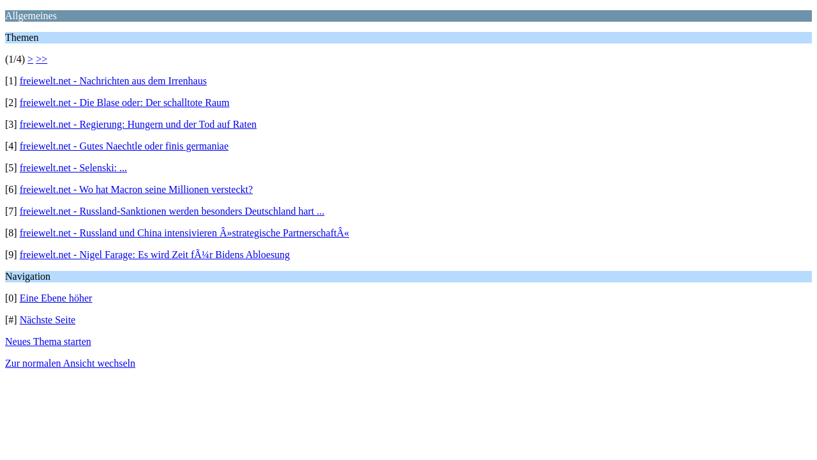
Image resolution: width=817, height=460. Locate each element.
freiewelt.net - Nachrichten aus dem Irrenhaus (113, 80)
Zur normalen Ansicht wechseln (70, 363)
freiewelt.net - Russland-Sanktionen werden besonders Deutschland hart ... (172, 211)
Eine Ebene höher (56, 298)
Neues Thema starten (48, 341)
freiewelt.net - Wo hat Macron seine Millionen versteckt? (136, 189)
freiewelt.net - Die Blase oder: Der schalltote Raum (125, 102)
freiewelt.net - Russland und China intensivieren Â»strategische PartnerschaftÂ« (184, 232)
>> (41, 59)
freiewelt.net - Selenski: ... (73, 167)
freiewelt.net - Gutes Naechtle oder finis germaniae (124, 146)
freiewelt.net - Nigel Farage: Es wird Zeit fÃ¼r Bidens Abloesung (155, 254)
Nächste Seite (48, 319)
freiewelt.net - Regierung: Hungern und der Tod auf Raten (138, 124)
